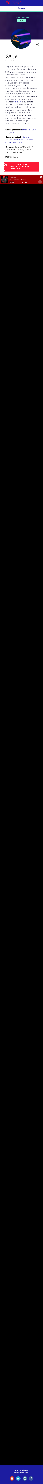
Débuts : (9, 157)
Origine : (9, 147)
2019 (21, 20)
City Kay (17, 102)
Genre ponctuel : (13, 137)
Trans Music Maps (21, 1473)
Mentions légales (21, 1470)
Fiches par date (21, 17)
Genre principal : (13, 130)
